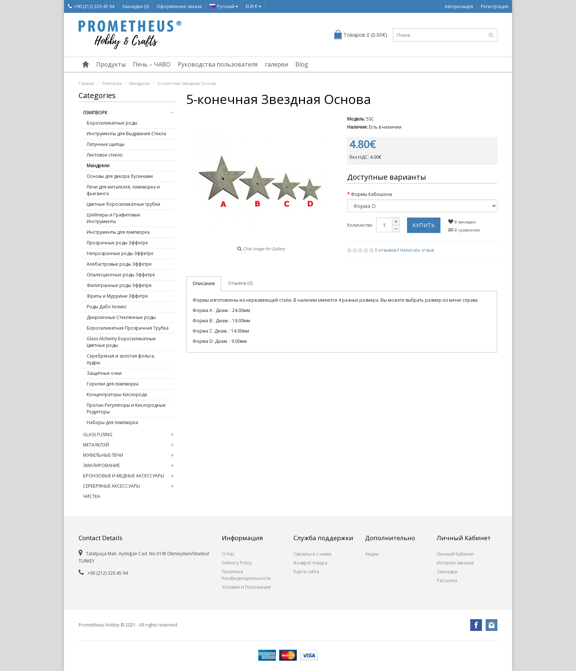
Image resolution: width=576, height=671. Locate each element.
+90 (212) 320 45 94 (91, 6)
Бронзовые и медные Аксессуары (123, 476)
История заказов (455, 563)
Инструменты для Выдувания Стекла (126, 133)
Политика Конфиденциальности (246, 574)
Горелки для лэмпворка (112, 384)
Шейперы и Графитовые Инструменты (113, 218)
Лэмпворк (112, 83)
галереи (276, 64)
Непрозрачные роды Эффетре (120, 253)
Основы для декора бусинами (120, 176)
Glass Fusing (97, 434)
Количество (359, 225)
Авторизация (458, 6)
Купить (424, 225)
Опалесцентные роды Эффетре (121, 275)
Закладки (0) (135, 6)
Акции (372, 554)
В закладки (462, 222)
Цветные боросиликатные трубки (123, 204)
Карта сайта (306, 571)
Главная (86, 83)
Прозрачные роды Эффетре (117, 243)
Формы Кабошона (371, 194)
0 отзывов (385, 250)
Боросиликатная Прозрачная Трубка (128, 328)
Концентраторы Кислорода (117, 394)
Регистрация (494, 6)
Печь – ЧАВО (151, 64)
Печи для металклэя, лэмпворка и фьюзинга (123, 190)
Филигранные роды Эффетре (119, 285)
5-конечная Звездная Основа (186, 83)
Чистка (91, 496)
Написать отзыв (417, 250)
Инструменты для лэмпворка (118, 232)
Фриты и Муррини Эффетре (117, 296)
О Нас (228, 554)
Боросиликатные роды (112, 123)
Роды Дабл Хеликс (107, 307)
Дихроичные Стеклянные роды (121, 317)
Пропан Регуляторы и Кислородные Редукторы (126, 408)
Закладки (447, 571)
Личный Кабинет (455, 554)
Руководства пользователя (218, 64)
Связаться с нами (312, 554)
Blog (301, 64)
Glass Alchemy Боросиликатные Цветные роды (121, 342)
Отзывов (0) (240, 283)
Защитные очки (104, 373)
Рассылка (447, 580)
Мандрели (139, 83)
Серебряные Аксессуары (111, 486)
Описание (203, 283)
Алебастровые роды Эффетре (119, 264)
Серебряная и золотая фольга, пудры (121, 359)
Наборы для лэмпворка (112, 422)
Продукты (111, 64)
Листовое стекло (105, 155)
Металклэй (96, 445)
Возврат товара (310, 563)
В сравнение (464, 230)
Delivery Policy (237, 563)
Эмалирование (101, 465)
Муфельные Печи (103, 455)
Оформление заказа (179, 6)
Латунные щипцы (106, 144)
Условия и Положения (246, 587)
